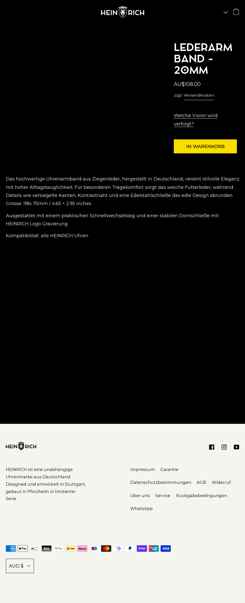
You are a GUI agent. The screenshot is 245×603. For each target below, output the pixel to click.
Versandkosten (199, 95)
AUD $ (20, 566)
